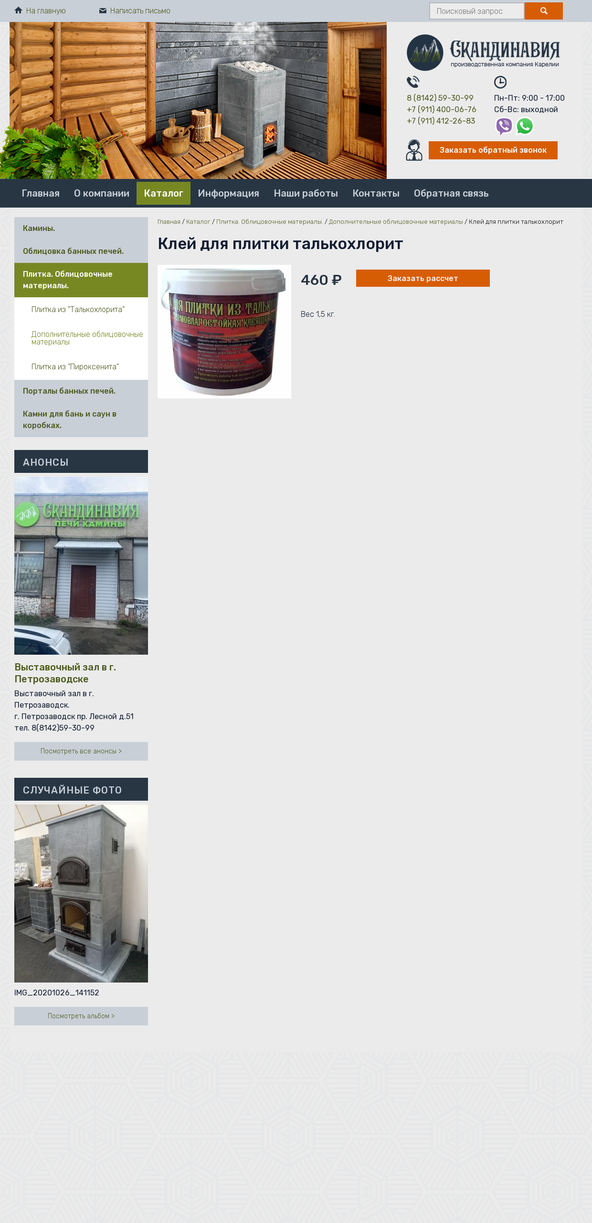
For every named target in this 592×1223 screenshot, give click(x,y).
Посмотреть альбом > (81, 1016)
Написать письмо (134, 10)
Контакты (376, 193)
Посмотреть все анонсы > (81, 751)
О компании (101, 193)
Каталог (163, 193)
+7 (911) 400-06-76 (441, 109)
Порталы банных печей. (69, 391)
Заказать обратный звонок (493, 150)
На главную (40, 10)
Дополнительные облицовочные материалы (87, 338)
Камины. (39, 228)
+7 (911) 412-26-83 (441, 120)
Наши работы (306, 193)
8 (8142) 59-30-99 (440, 98)
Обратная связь (451, 193)
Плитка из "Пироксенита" (75, 366)
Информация (228, 193)
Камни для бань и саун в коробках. (69, 419)
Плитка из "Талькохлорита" (78, 309)
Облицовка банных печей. (73, 251)
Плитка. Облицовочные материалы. (68, 280)
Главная (40, 193)
